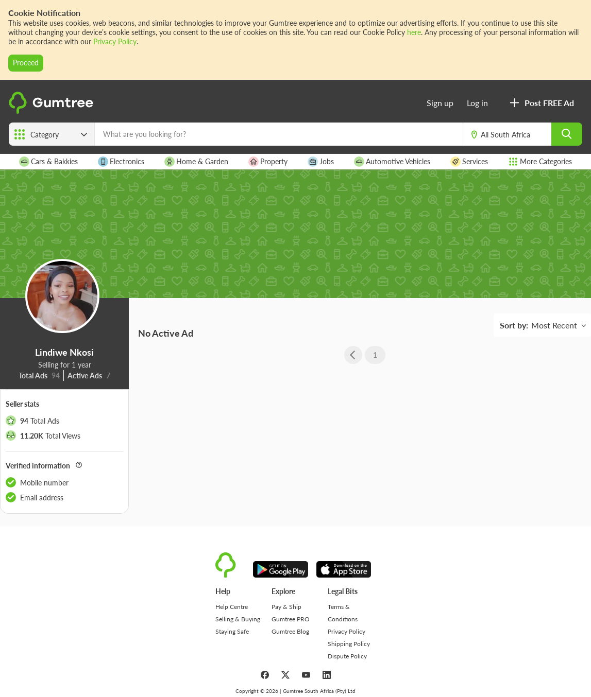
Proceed (26, 62)
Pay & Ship (286, 607)
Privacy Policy (115, 41)
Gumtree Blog (290, 631)
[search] (566, 134)
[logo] (52, 111)
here (414, 32)
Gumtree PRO (291, 619)
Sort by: (514, 325)
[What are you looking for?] (279, 134)
